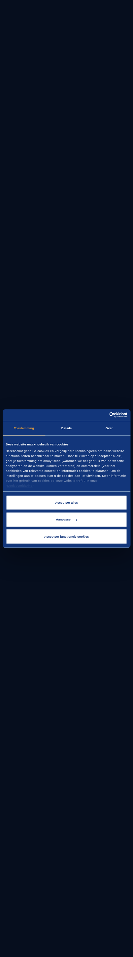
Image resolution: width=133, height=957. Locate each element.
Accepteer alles (66, 502)
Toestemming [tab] (24, 428)
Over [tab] (109, 428)
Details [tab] (66, 428)
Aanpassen (67, 519)
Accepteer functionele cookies (66, 536)
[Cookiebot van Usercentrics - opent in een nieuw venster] (98, 415)
